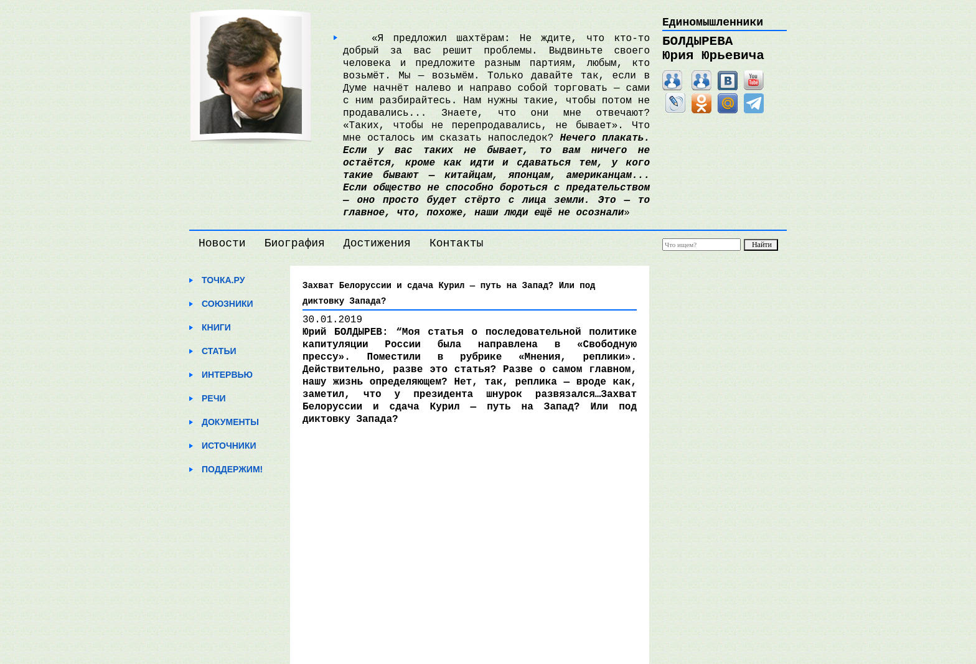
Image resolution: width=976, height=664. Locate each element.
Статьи (219, 351)
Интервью (227, 375)
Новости (222, 243)
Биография (295, 243)
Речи (214, 398)
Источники (229, 446)
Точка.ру (223, 280)
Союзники (227, 304)
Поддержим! (232, 469)
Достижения (377, 243)
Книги (216, 327)
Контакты (456, 243)
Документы (230, 422)
